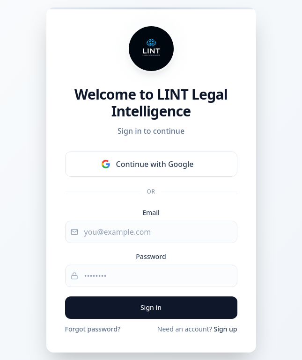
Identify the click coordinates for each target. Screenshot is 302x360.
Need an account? (197, 328)
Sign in (151, 307)
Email (151, 212)
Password (151, 256)
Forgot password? (93, 328)
